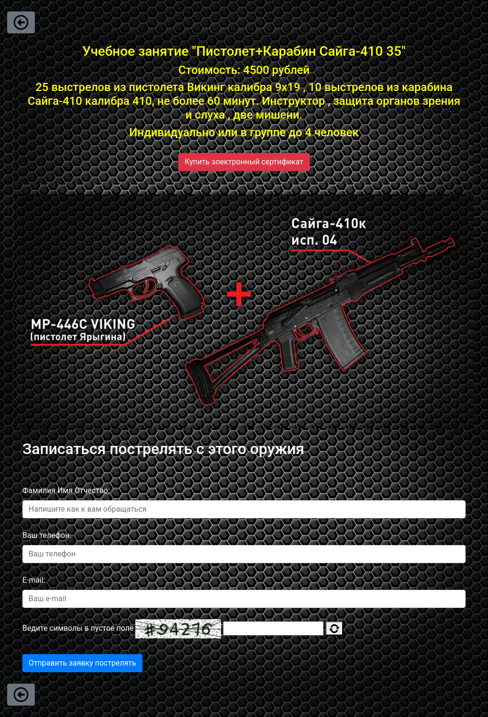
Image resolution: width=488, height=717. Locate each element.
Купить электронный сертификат (243, 161)
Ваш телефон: (46, 535)
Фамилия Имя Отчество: (66, 490)
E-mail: (33, 580)
